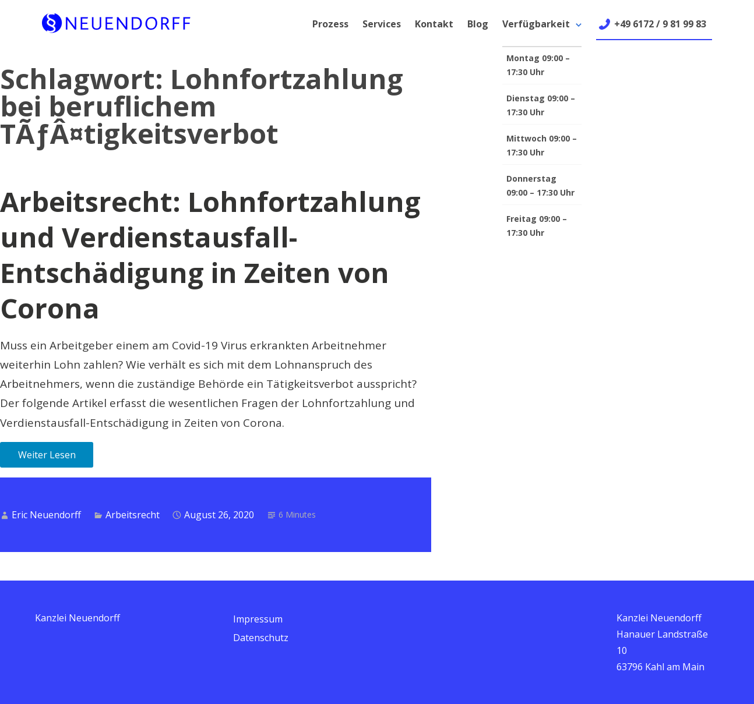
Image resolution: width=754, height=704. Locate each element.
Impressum (258, 619)
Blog (477, 23)
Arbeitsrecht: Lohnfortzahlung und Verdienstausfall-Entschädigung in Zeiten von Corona (210, 255)
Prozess (330, 23)
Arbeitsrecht (132, 514)
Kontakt (434, 23)
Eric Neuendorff (46, 514)
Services (381, 23)
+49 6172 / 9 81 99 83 (660, 23)
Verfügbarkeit (536, 23)
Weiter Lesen (47, 454)
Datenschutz (260, 637)
